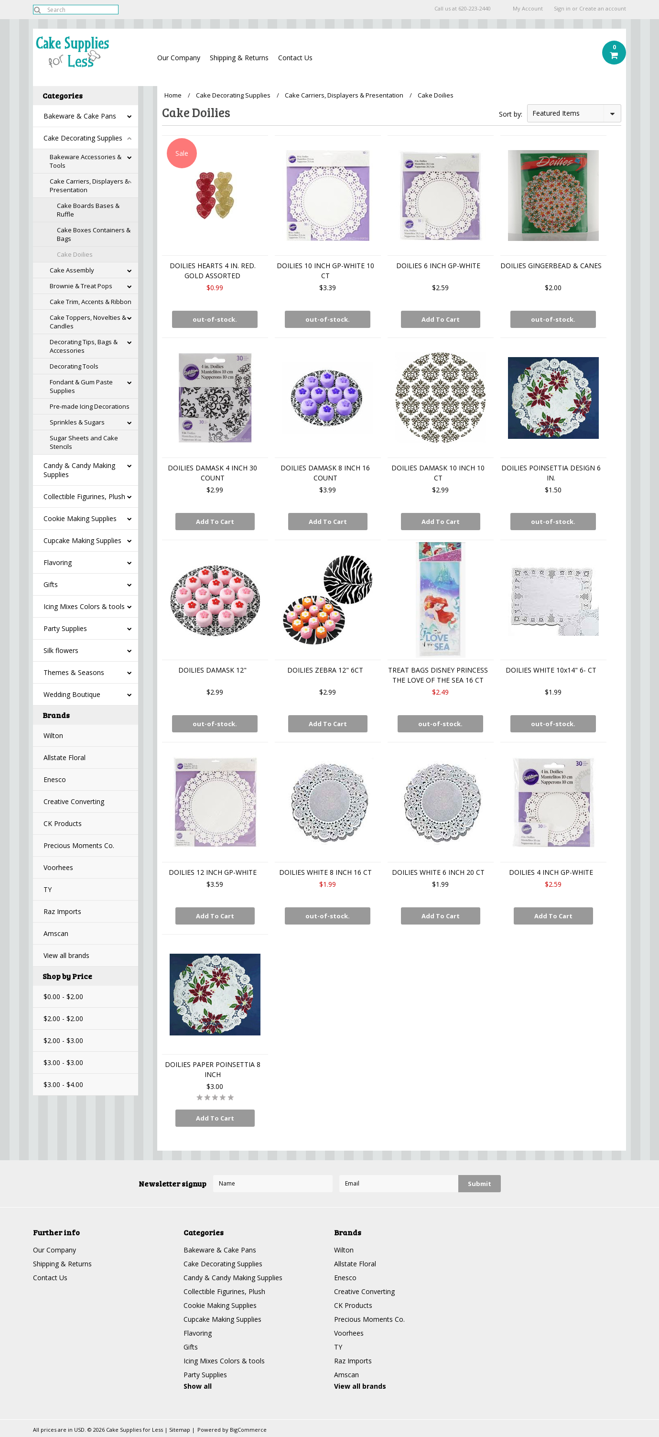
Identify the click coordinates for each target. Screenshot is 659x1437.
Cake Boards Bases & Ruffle (88, 209)
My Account (528, 8)
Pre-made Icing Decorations (90, 406)
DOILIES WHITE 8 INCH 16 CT (325, 872)
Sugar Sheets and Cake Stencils (84, 442)
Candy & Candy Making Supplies (79, 470)
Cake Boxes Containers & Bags (93, 234)
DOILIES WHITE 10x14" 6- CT (551, 670)
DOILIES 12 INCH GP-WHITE (213, 872)
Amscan (55, 933)
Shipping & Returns (239, 57)
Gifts (50, 584)
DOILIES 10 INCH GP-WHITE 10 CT (325, 270)
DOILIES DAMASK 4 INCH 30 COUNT (212, 472)
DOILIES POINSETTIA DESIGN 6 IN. (551, 472)
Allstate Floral (64, 757)
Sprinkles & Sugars (77, 422)
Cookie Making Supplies (80, 518)
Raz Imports (62, 911)
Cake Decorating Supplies (82, 137)
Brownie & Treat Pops (81, 286)
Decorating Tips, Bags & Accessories (84, 346)
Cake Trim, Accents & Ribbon (90, 301)
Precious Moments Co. (78, 845)
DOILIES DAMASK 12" (212, 670)
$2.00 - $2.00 (63, 1018)
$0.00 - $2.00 (63, 996)
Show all (198, 1386)
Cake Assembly (72, 270)
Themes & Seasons (73, 672)
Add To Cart (440, 319)
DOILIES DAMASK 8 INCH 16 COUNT (325, 472)
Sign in (562, 8)
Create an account (602, 8)
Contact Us (295, 57)
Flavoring (57, 562)
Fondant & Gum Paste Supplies (81, 386)
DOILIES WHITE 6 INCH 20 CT (438, 872)
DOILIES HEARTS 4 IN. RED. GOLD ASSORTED (213, 270)
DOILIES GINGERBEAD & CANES (551, 265)
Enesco (54, 779)
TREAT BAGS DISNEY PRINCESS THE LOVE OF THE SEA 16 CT (438, 675)
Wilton (53, 735)
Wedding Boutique (71, 694)
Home (173, 95)
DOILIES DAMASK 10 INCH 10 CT (438, 472)
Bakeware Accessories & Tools (85, 161)
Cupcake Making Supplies (82, 540)
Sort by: (510, 114)
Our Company (178, 57)
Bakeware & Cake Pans (79, 115)
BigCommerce (248, 1429)
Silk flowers (60, 650)
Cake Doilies (75, 254)
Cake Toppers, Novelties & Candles (88, 321)
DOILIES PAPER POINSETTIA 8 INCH (212, 1069)
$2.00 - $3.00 (63, 1040)
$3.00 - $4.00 (63, 1084)
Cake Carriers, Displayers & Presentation (89, 185)
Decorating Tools (74, 366)
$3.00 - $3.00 (63, 1062)
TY (47, 889)
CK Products (62, 823)
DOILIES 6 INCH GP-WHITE (438, 265)
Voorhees (58, 867)
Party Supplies (65, 628)
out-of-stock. (215, 319)
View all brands (66, 955)
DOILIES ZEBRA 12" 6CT (325, 670)
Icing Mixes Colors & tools (84, 606)
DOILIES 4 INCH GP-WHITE (551, 872)
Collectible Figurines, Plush (84, 496)
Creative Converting (73, 801)
